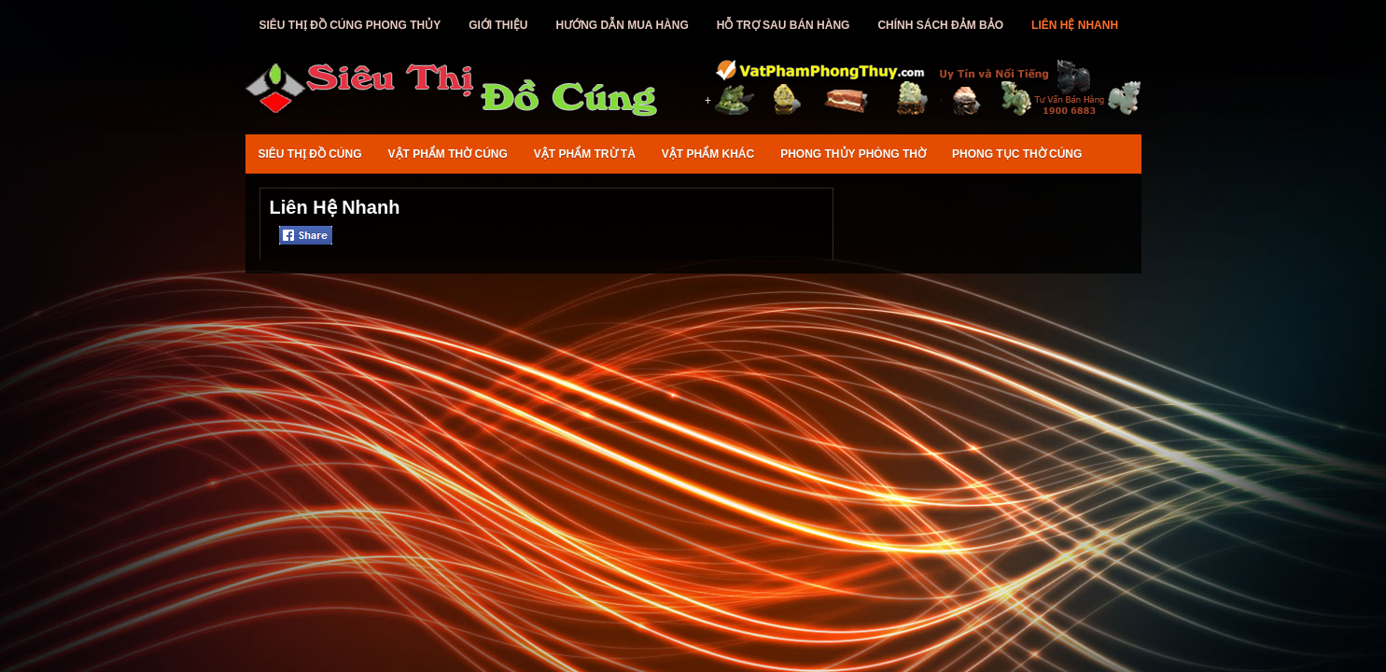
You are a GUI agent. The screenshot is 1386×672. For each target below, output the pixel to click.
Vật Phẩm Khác (708, 154)
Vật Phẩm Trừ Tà (585, 154)
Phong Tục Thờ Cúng (1017, 154)
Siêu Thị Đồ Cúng (310, 154)
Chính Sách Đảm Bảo (940, 25)
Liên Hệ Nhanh (1074, 25)
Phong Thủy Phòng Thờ (853, 154)
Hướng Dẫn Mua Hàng (622, 25)
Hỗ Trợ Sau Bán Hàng (783, 25)
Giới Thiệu (498, 25)
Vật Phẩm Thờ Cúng (448, 154)
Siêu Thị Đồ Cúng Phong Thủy (350, 25)
